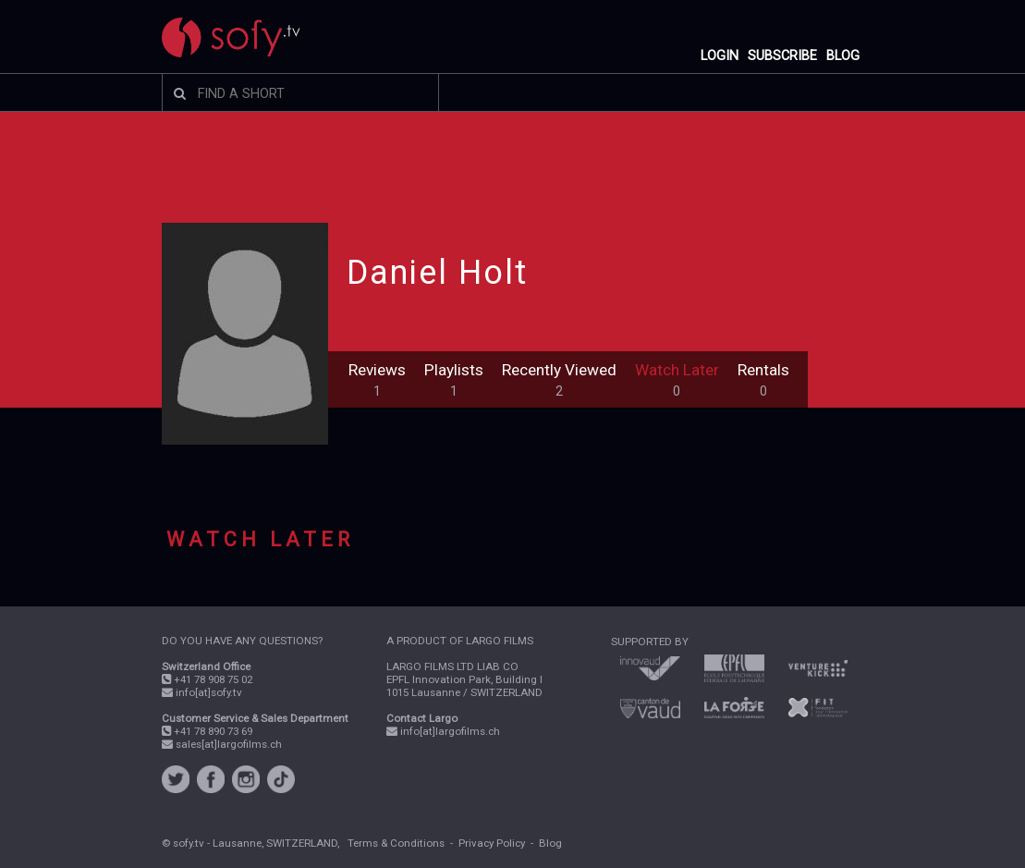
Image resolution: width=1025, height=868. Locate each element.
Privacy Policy (491, 843)
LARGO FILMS (499, 640)
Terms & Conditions (396, 843)
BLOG (843, 56)
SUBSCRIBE (782, 56)
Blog (550, 843)
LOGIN (719, 56)
